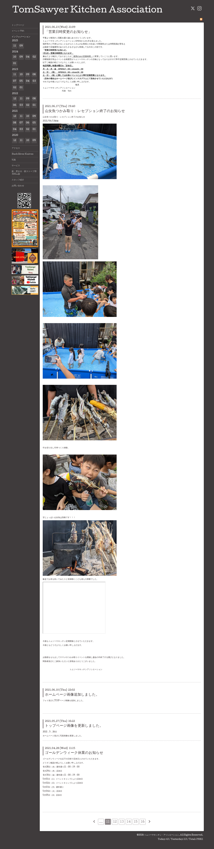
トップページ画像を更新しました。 (74, 726)
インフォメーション (21, 37)
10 (14, 57)
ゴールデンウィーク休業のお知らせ (74, 753)
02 (34, 57)
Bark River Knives (22, 154)
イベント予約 (18, 31)
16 (143, 822)
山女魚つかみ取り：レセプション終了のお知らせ (85, 111)
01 (14, 63)
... (101, 822)
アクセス (16, 148)
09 (21, 46)
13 (122, 822)
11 (108, 822)
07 (14, 81)
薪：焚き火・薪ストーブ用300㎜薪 (24, 172)
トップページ (18, 25)
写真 (14, 160)
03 (34, 81)
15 (135, 822)
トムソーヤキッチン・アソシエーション (161, 835)
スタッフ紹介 (18, 180)
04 (27, 57)
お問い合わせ (18, 186)
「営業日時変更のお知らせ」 (68, 32)
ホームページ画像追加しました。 (72, 695)
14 (129, 822)
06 (14, 105)
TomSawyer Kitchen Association (87, 10)
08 (34, 74)
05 (21, 81)
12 (115, 822)
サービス (16, 166)
